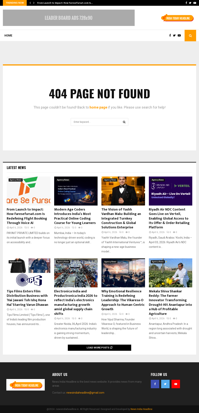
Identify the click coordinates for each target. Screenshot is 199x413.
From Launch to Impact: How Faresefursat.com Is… (65, 3)
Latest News (16, 167)
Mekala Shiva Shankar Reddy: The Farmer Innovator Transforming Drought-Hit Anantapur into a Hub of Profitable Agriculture (170, 303)
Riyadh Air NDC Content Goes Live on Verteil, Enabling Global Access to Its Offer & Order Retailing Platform (169, 219)
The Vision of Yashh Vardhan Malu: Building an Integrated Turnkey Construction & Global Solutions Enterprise (121, 219)
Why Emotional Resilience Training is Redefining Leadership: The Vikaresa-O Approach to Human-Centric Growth (123, 300)
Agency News (16, 180)
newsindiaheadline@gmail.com (85, 392)
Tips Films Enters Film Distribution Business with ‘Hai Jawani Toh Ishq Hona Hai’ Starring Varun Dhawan (27, 298)
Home (8, 35)
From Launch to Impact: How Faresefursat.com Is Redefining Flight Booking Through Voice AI (27, 216)
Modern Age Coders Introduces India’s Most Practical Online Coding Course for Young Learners (75, 216)
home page (98, 107)
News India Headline (141, 409)
